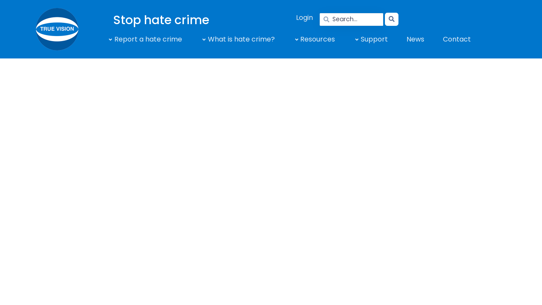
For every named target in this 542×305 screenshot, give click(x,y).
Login (304, 17)
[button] (144, 39)
